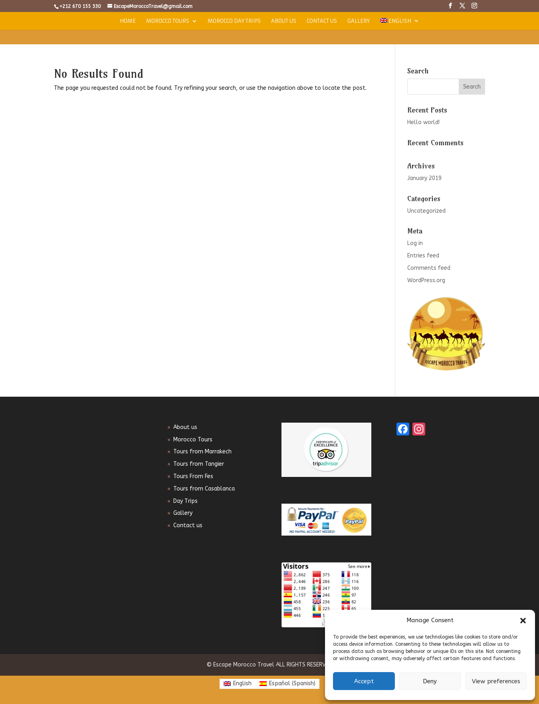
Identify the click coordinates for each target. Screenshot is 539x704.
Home (128, 21)
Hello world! (423, 122)
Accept (364, 681)
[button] (523, 621)
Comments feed (428, 268)
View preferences (496, 681)
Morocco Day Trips (234, 21)
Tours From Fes (193, 476)
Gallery (358, 21)
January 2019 (424, 178)
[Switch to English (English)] (238, 684)
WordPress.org (426, 280)
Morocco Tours (167, 21)
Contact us (322, 21)
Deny (430, 681)
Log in (415, 243)
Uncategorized (426, 211)
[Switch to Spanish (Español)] (287, 684)
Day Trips (185, 501)
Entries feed (423, 255)
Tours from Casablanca (204, 488)
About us (283, 21)
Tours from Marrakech (202, 451)
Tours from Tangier (198, 464)
